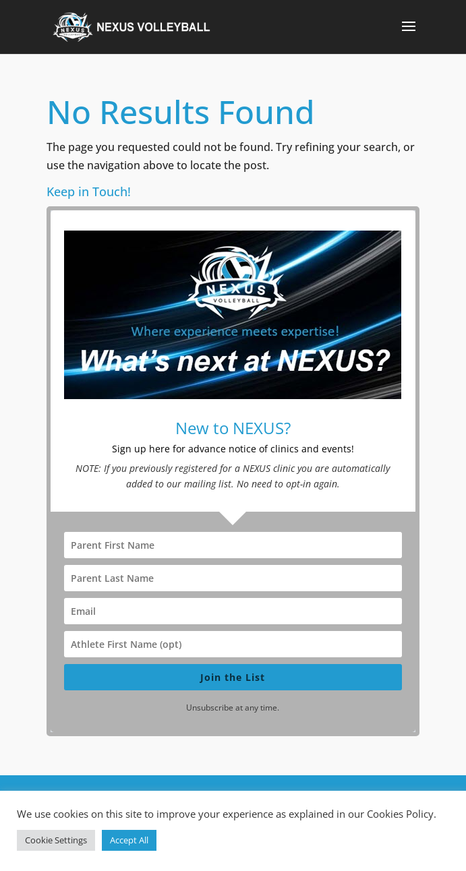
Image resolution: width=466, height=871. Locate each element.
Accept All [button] (129, 840)
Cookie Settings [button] (56, 840)
